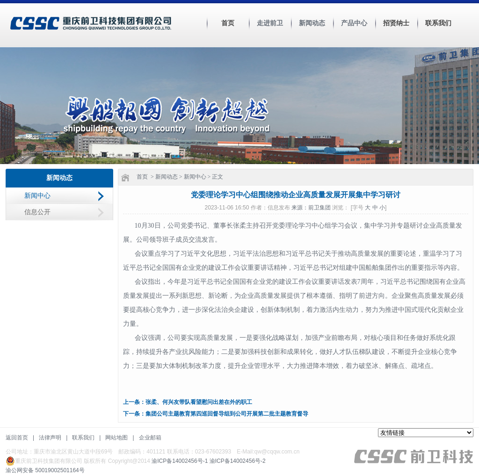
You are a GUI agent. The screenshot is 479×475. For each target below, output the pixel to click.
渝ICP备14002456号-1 (180, 461)
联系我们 (438, 23)
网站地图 (116, 437)
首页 (227, 23)
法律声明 (50, 437)
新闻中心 (37, 195)
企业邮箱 (150, 437)
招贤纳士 (396, 23)
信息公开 (37, 212)
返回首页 (17, 437)
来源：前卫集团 (311, 207)
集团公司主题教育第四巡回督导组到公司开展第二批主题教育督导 (226, 413)
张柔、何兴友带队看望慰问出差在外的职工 (198, 402)
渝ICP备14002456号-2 (238, 461)
